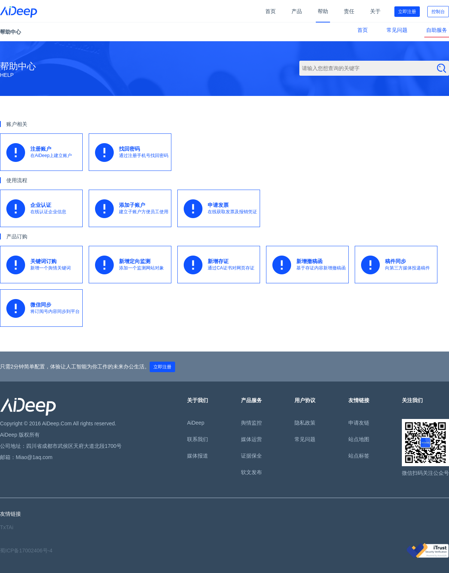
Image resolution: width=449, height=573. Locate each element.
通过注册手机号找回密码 (133, 152)
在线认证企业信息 (44, 208)
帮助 (323, 11)
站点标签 (358, 456)
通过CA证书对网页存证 (222, 265)
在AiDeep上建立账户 (44, 152)
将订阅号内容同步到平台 (44, 308)
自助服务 (436, 30)
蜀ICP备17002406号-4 (26, 551)
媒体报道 (197, 456)
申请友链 (358, 423)
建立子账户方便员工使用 (133, 208)
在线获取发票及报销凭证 (222, 208)
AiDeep (195, 423)
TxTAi (6, 527)
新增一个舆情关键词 (44, 265)
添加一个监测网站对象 (133, 265)
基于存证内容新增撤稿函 (310, 265)
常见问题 (397, 30)
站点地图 (358, 439)
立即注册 (407, 11)
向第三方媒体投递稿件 (399, 265)
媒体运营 (251, 439)
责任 (349, 11)
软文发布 (251, 472)
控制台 (438, 11)
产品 (296, 11)
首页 (270, 11)
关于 (375, 11)
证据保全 (251, 456)
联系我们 (197, 439)
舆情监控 (251, 423)
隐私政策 (304, 423)
